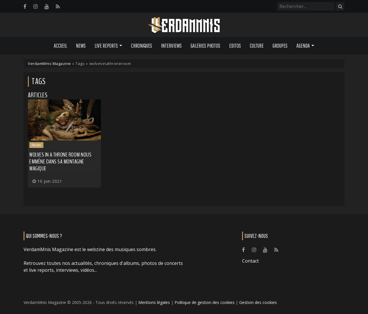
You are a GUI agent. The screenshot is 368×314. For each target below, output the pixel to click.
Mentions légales (154, 302)
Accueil (60, 46)
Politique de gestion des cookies (205, 302)
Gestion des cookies (258, 302)
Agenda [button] (303, 46)
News (81, 46)
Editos (235, 46)
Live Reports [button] (106, 46)
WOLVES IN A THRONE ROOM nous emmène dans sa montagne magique (60, 161)
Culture (257, 46)
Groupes (280, 46)
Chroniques (141, 46)
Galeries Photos (205, 46)
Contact (250, 261)
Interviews (171, 46)
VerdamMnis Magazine (49, 63)
